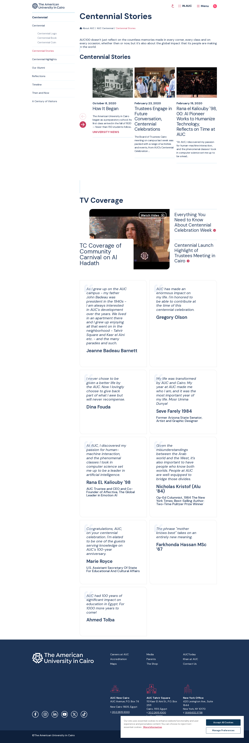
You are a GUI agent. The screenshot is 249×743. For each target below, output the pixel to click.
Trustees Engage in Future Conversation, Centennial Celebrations (153, 119)
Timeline (37, 84)
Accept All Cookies (223, 722)
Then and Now (40, 93)
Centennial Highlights (44, 59)
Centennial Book (47, 38)
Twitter (74, 714)
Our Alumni (38, 67)
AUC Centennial (105, 28)
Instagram (45, 714)
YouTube (64, 714)
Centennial (38, 25)
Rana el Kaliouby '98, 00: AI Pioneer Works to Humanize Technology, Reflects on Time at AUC (197, 122)
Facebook (35, 714)
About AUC (87, 28)
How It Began (106, 109)
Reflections (38, 76)
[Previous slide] (83, 116)
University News (106, 132)
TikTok (84, 714)
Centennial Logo (47, 33)
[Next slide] (83, 124)
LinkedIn (55, 714)
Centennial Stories (43, 51)
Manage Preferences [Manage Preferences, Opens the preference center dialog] (223, 730)
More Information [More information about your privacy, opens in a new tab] (152, 727)
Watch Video (152, 215)
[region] (182, 727)
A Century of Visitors (44, 101)
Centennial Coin (46, 42)
